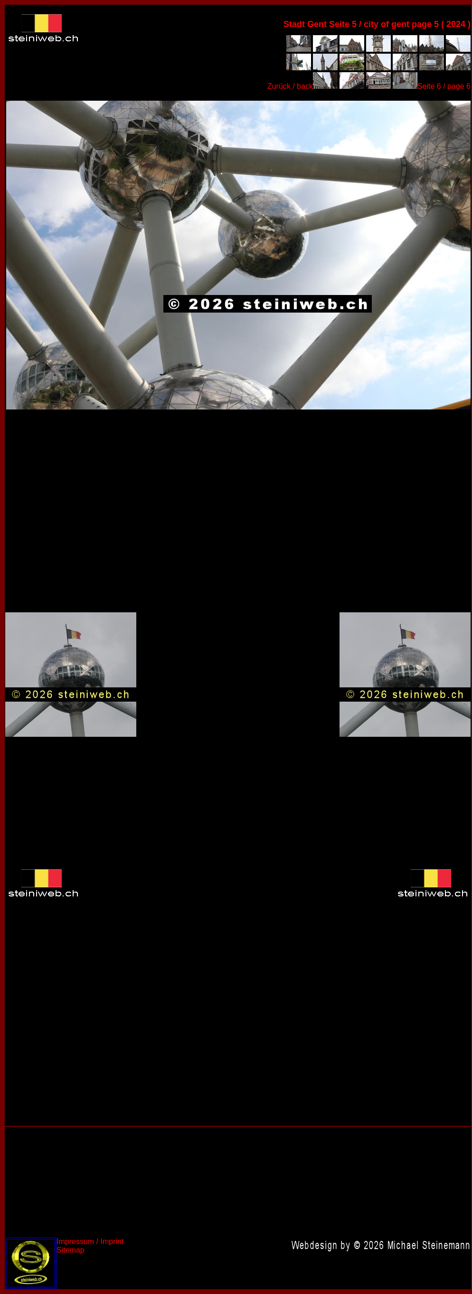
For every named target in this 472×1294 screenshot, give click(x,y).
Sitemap (71, 1250)
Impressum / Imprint (90, 1241)
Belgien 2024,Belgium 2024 (238, 254)
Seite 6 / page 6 (444, 86)
